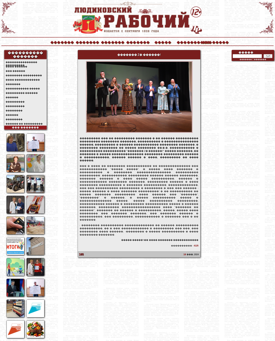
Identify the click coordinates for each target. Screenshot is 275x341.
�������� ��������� (24, 75)
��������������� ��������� (21, 62)
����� (162, 42)
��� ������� (25, 127)
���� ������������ (23, 80)
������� (61, 42)
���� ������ (16, 66)
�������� (213, 42)
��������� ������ (22, 93)
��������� (15, 102)
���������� (188, 42)
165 (81, 254)
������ (12, 97)
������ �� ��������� (24, 124)
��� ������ (15, 71)
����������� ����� (23, 88)
